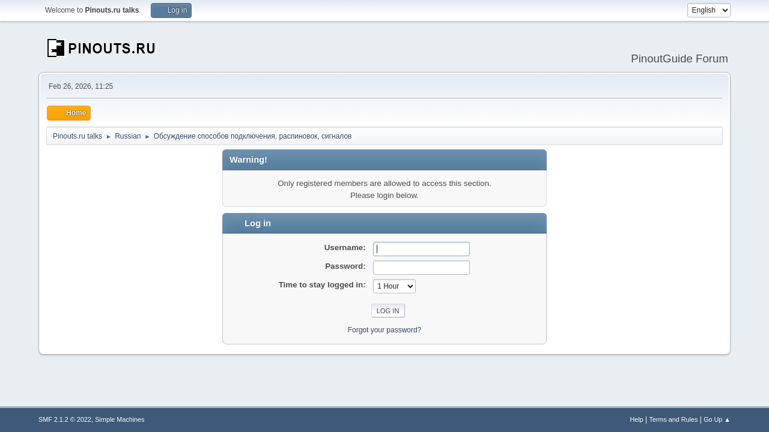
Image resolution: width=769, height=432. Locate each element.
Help (636, 419)
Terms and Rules (673, 419)
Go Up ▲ (717, 419)
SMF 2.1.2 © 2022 (64, 419)
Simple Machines (119, 419)
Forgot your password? (385, 330)
